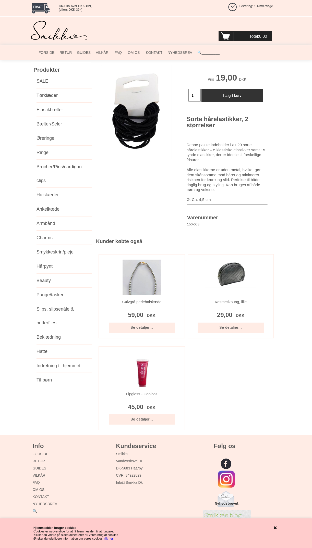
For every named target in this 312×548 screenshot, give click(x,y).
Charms (45, 237)
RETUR (65, 52)
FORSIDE (46, 52)
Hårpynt (45, 266)
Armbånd (46, 223)
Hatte (42, 351)
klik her (108, 538)
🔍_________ (208, 52)
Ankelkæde (48, 209)
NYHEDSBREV (179, 52)
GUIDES (84, 52)
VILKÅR (102, 52)
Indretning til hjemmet (58, 365)
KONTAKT (153, 52)
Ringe (43, 152)
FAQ (118, 52)
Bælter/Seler (49, 123)
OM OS (133, 52)
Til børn (44, 380)
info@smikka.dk (129, 482)
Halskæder (48, 194)
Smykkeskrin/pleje (55, 251)
